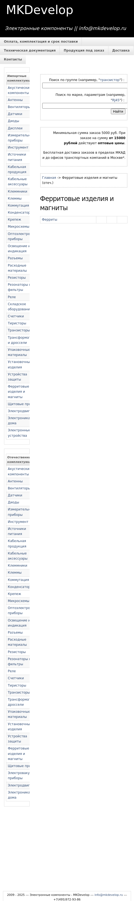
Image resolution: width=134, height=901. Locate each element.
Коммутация (18, 205)
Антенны (15, 100)
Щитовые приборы (24, 404)
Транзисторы (19, 330)
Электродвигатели (24, 411)
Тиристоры (17, 323)
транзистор (110, 80)
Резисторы (17, 278)
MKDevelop (39, 10)
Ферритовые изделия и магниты (18, 392)
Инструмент (18, 147)
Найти (118, 111)
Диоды (13, 121)
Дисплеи (15, 128)
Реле (12, 297)
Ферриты (49, 219)
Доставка (121, 50)
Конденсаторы (20, 212)
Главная (49, 178)
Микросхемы (18, 226)
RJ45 (115, 100)
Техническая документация (30, 50)
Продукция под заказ (84, 50)
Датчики (15, 114)
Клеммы (15, 198)
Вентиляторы (19, 107)
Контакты (13, 59)
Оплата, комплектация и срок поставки (41, 41)
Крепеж (14, 219)
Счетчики (16, 316)
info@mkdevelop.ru (108, 895)
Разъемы (15, 258)
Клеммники (17, 191)
